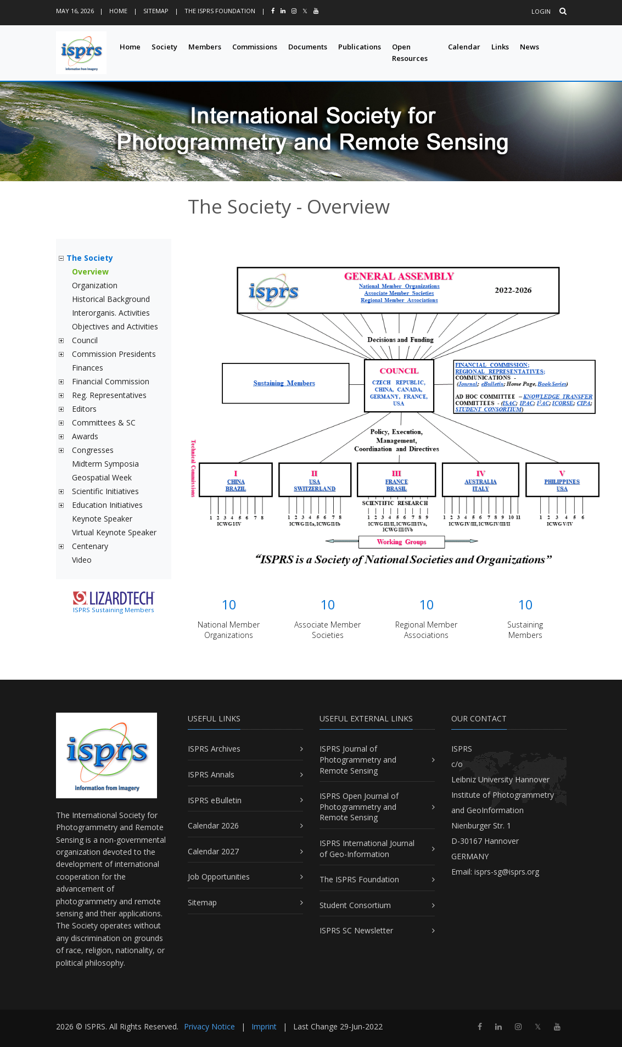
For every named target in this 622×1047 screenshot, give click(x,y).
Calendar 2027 (213, 851)
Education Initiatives (107, 505)
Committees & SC (104, 422)
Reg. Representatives (109, 395)
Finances (87, 367)
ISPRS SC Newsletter (356, 930)
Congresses (93, 450)
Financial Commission (110, 381)
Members (204, 47)
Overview (90, 271)
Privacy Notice (209, 1026)
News (529, 47)
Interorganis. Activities (111, 312)
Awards (85, 436)
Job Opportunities (219, 876)
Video (82, 560)
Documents (307, 47)
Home (118, 11)
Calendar (464, 47)
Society (164, 47)
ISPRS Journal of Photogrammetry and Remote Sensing (358, 759)
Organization (94, 285)
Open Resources (410, 52)
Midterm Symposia (105, 463)
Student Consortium (355, 905)
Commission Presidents (114, 354)
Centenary (90, 546)
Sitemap (156, 11)
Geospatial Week (102, 477)
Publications (359, 47)
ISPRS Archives (214, 748)
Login (541, 11)
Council (85, 340)
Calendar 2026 (213, 825)
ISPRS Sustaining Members (113, 610)
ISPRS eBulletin (215, 800)
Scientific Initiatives (105, 491)
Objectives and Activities (115, 326)
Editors (84, 409)
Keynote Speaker (102, 518)
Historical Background (111, 299)
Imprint (264, 1026)
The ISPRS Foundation (219, 11)
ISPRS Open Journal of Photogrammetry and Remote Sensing (359, 806)
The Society (89, 258)
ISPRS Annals (211, 774)
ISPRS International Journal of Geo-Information (367, 848)
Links (500, 47)
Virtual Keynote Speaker (114, 532)
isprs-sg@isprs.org (506, 871)
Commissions (254, 47)
